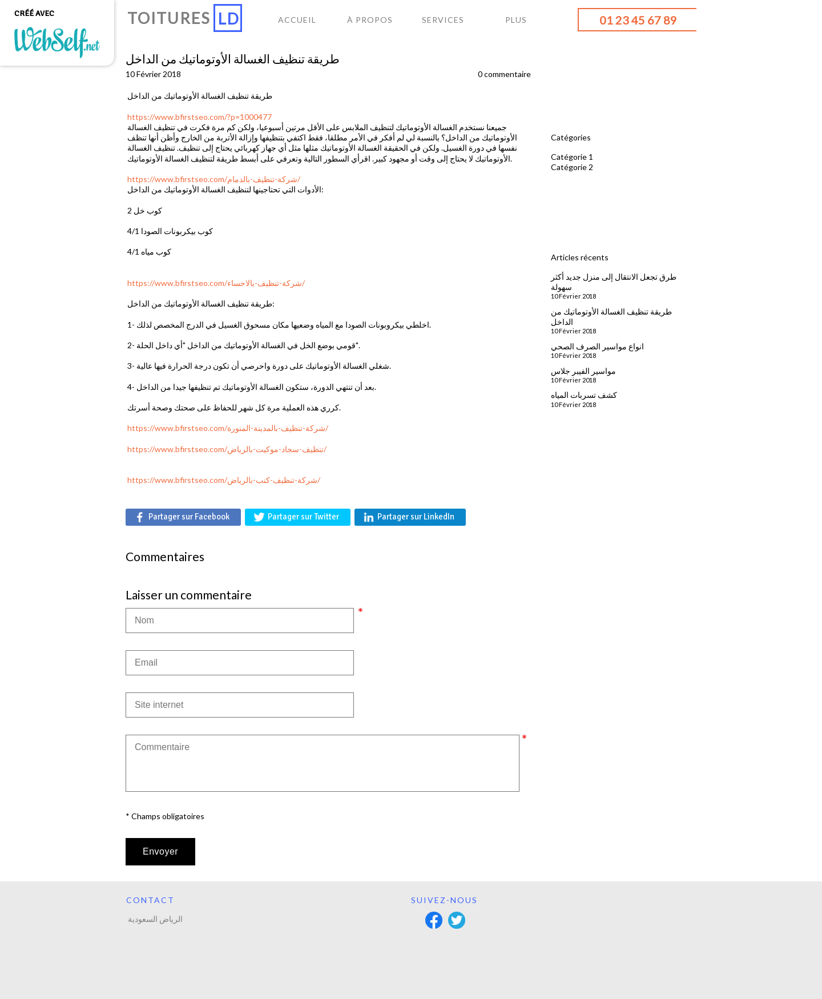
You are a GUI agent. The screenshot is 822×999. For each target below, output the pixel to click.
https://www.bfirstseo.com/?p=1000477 (199, 117)
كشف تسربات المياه (584, 395)
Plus (516, 20)
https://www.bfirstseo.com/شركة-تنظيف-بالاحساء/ (216, 283)
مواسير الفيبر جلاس (583, 371)
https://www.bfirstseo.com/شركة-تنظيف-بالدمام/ (213, 179)
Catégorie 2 (572, 167)
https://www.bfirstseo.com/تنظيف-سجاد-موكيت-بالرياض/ (227, 449)
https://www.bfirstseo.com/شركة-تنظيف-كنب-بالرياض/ (223, 480)
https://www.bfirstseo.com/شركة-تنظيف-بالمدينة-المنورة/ (227, 428)
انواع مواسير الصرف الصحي (597, 346)
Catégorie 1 (572, 157)
